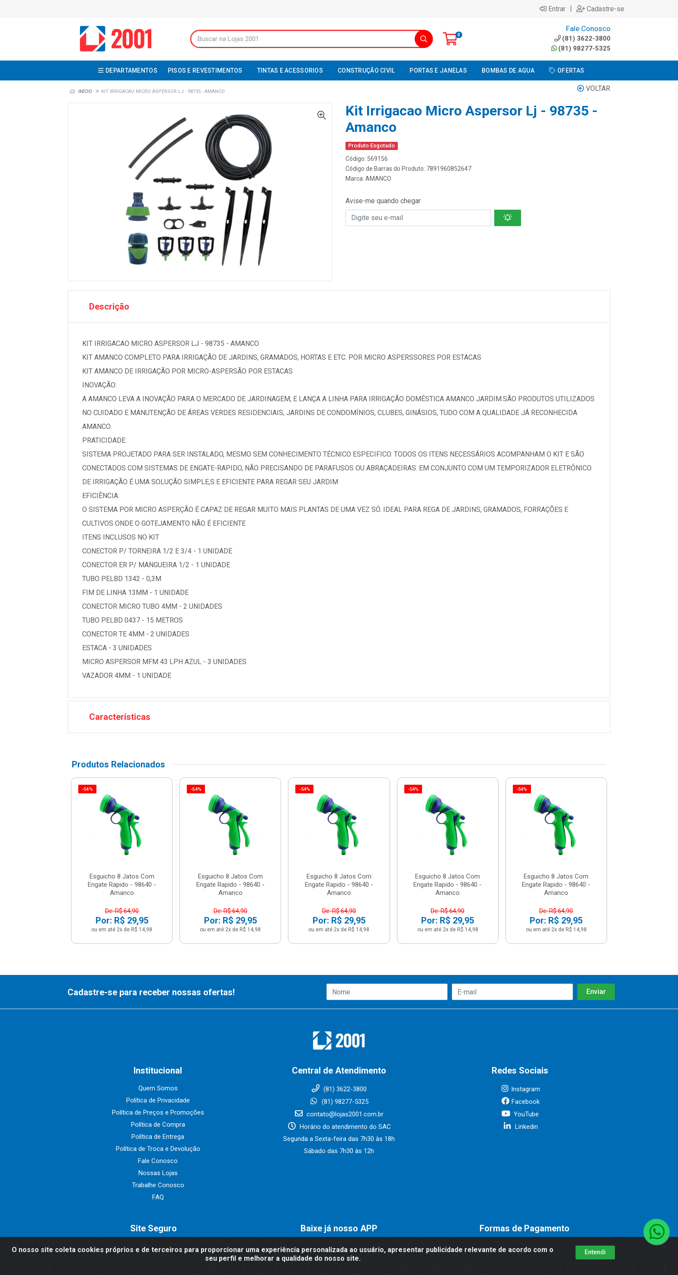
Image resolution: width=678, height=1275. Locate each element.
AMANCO (378, 178)
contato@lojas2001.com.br (339, 1114)
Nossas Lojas (158, 1173)
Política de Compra (158, 1124)
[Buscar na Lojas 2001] (302, 39)
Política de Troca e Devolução (158, 1149)
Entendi (595, 1252)
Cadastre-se (600, 8)
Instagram (520, 1089)
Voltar (593, 88)
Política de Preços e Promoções (158, 1112)
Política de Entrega (157, 1137)
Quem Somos (158, 1088)
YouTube (520, 1114)
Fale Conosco (158, 1161)
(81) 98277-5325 (581, 48)
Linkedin (520, 1127)
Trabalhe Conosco (158, 1185)
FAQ (158, 1197)
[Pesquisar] (424, 39)
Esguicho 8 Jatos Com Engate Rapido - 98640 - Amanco (122, 884)
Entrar (553, 8)
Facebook (520, 1102)
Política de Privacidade (158, 1100)
